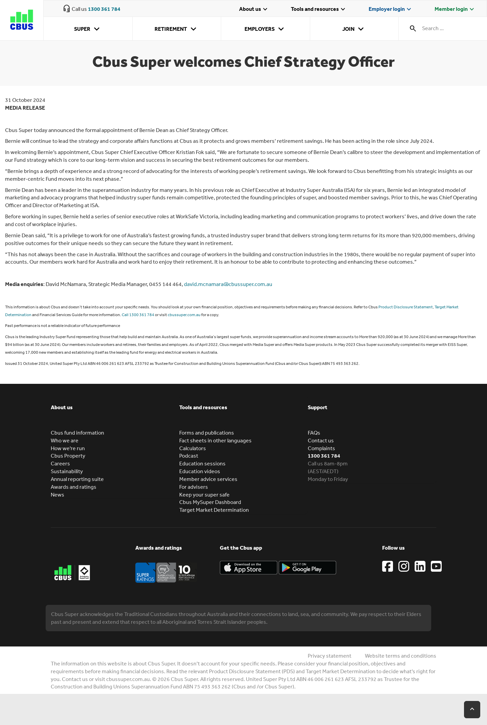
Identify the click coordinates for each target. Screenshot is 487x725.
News (57, 494)
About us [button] (62, 407)
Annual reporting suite (77, 479)
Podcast (188, 455)
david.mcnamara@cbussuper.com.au (228, 284)
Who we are (64, 440)
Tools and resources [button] (203, 407)
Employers (265, 29)
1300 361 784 (104, 8)
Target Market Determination (214, 509)
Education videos (199, 471)
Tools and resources (319, 9)
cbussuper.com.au (184, 314)
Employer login (391, 9)
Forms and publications (206, 432)
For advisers (193, 486)
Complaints (321, 448)
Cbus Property (68, 455)
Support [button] (317, 407)
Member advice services (208, 479)
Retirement (177, 29)
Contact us (321, 440)
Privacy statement (329, 655)
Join (354, 29)
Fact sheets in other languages (215, 440)
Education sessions (202, 463)
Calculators (192, 448)
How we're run (68, 448)
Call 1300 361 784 (138, 314)
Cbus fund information (77, 432)
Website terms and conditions (400, 655)
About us (254, 9)
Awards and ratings (73, 486)
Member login (455, 9)
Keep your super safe (204, 494)
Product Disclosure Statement (405, 307)
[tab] (115, 412)
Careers (60, 463)
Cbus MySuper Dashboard (210, 502)
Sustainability (67, 471)
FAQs (314, 432)
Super (88, 29)
